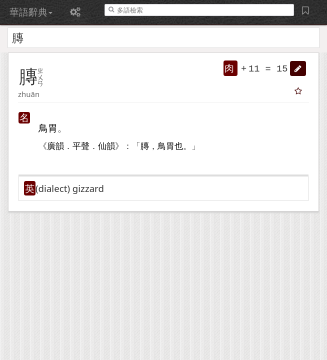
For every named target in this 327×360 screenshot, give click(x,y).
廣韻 (55, 146)
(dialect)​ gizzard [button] (70, 188)
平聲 (81, 146)
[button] (298, 68)
